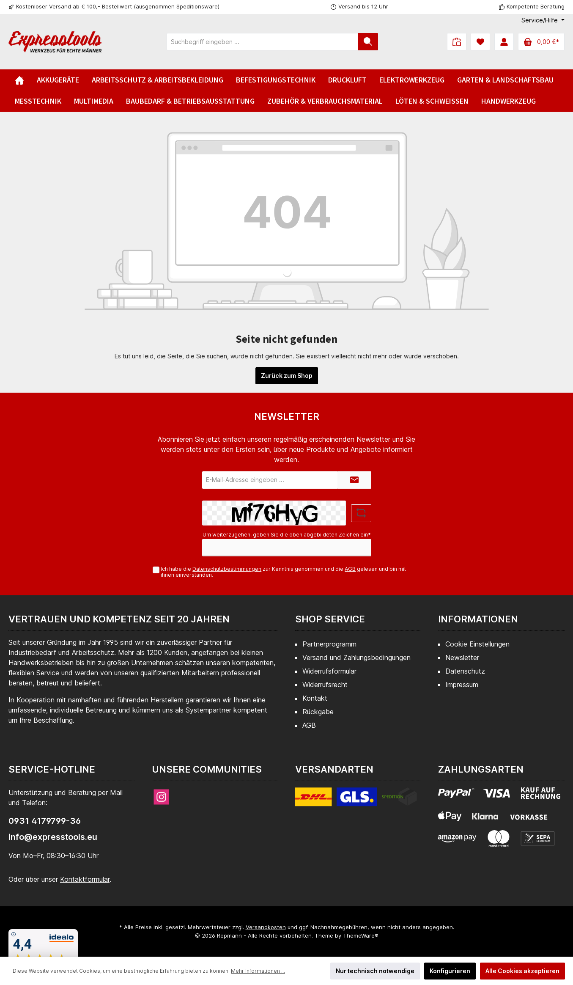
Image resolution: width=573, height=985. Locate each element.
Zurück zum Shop (287, 375)
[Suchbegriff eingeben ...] (262, 41)
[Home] (19, 80)
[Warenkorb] (541, 41)
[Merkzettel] (480, 41)
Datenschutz (465, 671)
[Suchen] (368, 41)
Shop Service (330, 619)
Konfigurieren (450, 970)
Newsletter (462, 657)
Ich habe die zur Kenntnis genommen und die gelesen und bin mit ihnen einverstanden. (283, 572)
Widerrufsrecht (325, 684)
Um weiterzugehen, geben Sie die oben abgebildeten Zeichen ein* (287, 534)
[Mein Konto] (504, 41)
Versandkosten (266, 927)
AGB (350, 569)
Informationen (478, 619)
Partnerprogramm (329, 644)
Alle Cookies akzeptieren (522, 970)
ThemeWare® (360, 935)
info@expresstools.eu (52, 837)
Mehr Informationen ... (258, 971)
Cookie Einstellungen (477, 644)
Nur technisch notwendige (375, 970)
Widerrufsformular (329, 671)
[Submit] (354, 480)
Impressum (461, 684)
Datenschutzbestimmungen (226, 569)
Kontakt (314, 698)
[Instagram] (161, 796)
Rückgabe (318, 711)
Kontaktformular (85, 879)
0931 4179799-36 (44, 821)
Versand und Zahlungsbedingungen (356, 657)
